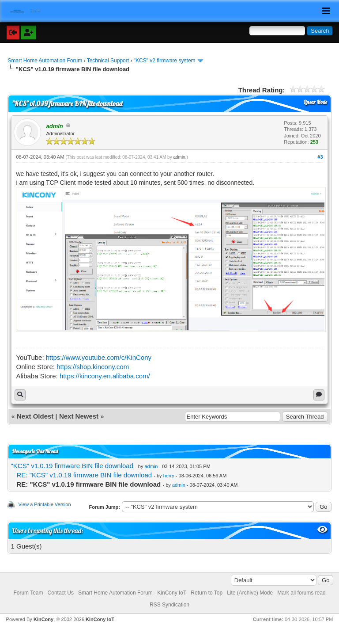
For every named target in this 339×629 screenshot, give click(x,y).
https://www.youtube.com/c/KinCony (98, 357)
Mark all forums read (301, 593)
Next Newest (78, 416)
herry (168, 475)
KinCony (43, 619)
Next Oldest (35, 416)
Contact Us (61, 593)
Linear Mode (315, 102)
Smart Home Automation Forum (45, 60)
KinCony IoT (100, 619)
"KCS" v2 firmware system (165, 60)
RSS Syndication (169, 605)
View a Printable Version (44, 504)
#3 (320, 157)
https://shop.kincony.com (92, 366)
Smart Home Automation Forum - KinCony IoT (132, 593)
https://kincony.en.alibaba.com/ (105, 376)
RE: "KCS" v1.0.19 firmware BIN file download (84, 475)
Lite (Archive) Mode (250, 593)
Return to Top (206, 593)
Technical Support (108, 60)
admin (179, 157)
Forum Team (28, 593)
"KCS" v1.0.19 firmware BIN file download (72, 465)
